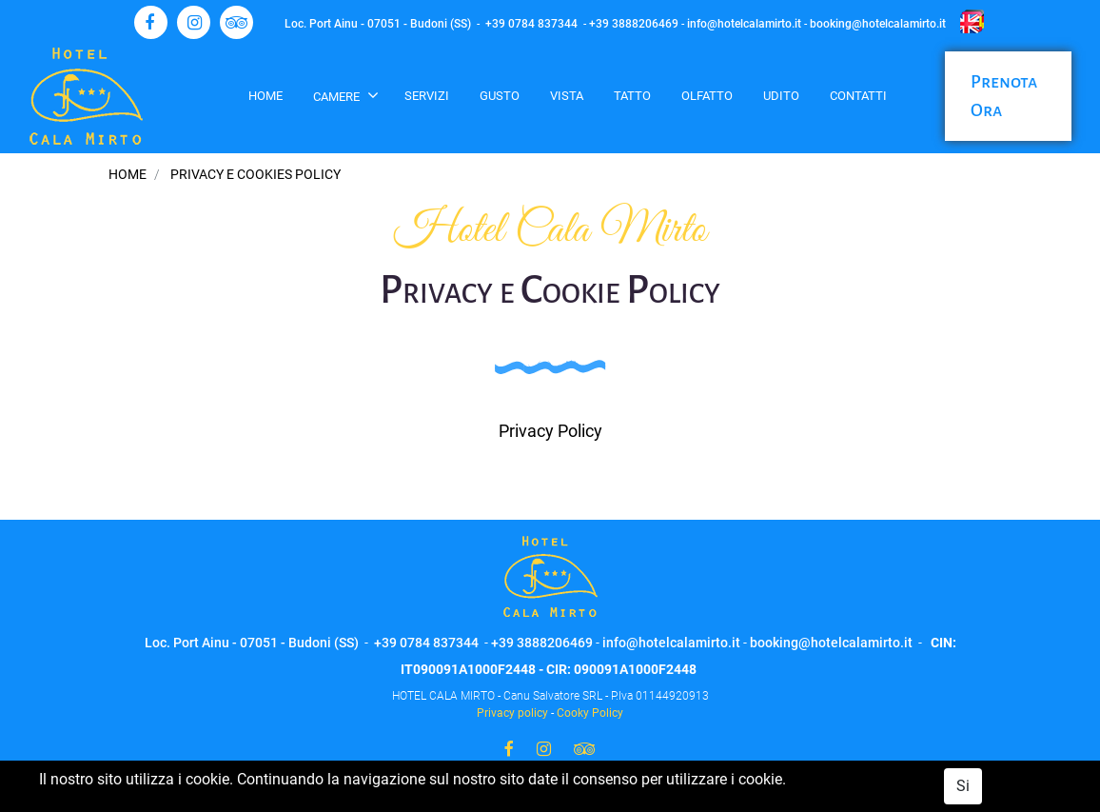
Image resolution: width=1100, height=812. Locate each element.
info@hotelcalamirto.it (744, 23)
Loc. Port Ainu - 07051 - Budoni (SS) (378, 23)
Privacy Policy (550, 431)
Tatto (632, 96)
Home (265, 96)
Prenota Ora (1004, 96)
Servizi (426, 96)
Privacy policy (512, 713)
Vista (566, 96)
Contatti (858, 96)
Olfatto (707, 96)
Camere (338, 96)
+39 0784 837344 (531, 23)
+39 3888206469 (633, 23)
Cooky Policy (590, 713)
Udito (781, 96)
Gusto (500, 96)
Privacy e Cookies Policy (255, 174)
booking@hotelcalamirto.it (878, 23)
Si (963, 786)
